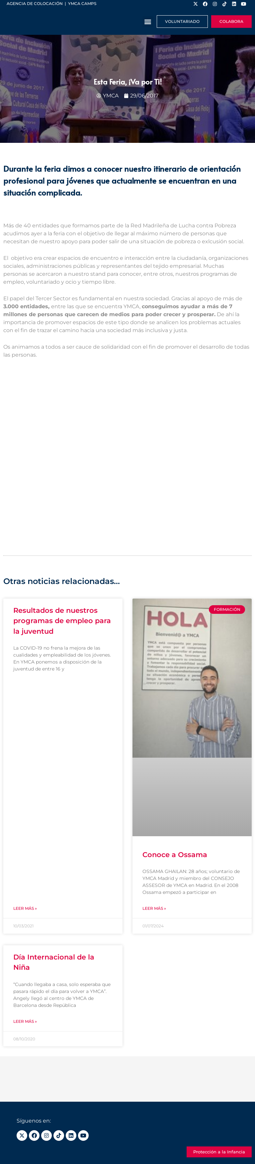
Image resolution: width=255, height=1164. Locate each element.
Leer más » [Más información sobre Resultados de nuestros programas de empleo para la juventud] (25, 908)
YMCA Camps (82, 3)
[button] (147, 21)
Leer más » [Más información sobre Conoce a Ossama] (154, 908)
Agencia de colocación (35, 3)
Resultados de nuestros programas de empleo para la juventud (62, 620)
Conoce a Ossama (174, 854)
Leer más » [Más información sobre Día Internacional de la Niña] (25, 1021)
